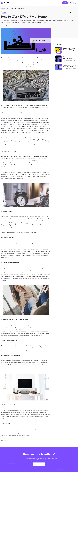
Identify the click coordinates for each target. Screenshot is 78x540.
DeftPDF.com (40, 144)
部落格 (6, 8)
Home (2, 8)
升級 (65, 2)
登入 (71, 2)
